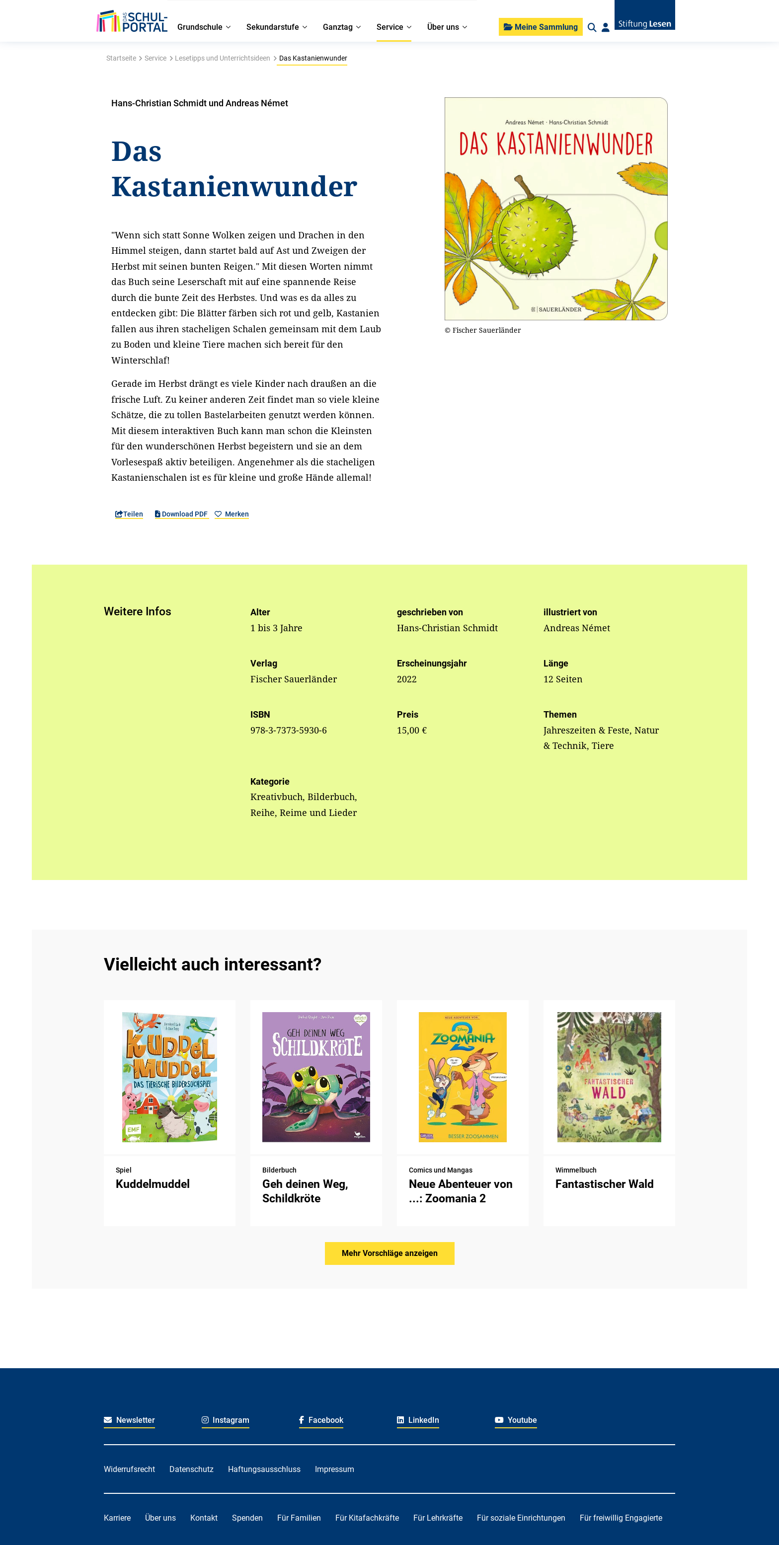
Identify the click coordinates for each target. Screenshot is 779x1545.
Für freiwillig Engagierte (621, 1518)
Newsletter (129, 1420)
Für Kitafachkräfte (367, 1518)
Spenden (247, 1518)
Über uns (160, 1518)
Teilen (129, 514)
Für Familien (299, 1518)
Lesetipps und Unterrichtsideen (222, 58)
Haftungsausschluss (264, 1469)
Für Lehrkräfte (438, 1518)
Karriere (117, 1518)
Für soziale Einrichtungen (521, 1518)
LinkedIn (418, 1420)
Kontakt (204, 1518)
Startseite (121, 58)
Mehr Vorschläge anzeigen (390, 1253)
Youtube (516, 1420)
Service (155, 58)
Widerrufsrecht (129, 1469)
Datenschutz (191, 1469)
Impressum (334, 1469)
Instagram (226, 1420)
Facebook (321, 1420)
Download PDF (182, 514)
